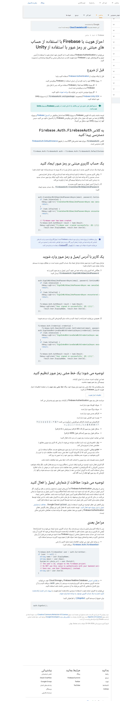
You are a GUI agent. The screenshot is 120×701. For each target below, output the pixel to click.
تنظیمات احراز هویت (72, 395)
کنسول (20, 115)
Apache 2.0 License (72, 617)
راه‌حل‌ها (68, 3)
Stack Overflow (23, 678)
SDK (68, 96)
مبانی (106, 15)
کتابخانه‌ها (83, 685)
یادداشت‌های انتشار (23, 685)
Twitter (54, 681)
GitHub (83, 689)
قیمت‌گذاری (58, 3)
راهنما (84, 674)
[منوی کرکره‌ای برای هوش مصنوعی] (85, 15)
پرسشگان (26, 689)
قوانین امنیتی (69, 580)
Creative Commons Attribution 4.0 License (30, 615)
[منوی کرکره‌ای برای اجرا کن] (76, 3)
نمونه (84, 681)
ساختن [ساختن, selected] (78, 15)
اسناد (70, 35)
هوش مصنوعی (92, 15)
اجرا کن (81, 3)
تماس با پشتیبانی (24, 674)
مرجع (53, 15)
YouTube (54, 685)
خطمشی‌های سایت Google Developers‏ (35, 617)
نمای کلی (114, 15)
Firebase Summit (51, 678)
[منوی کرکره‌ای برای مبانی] (101, 15)
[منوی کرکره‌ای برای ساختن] (89, 3)
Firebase (78, 35)
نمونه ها (45, 15)
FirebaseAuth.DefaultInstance (22, 141)
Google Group (23, 681)
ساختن (94, 3)
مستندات (113, 10)
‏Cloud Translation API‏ (55, 27)
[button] (106, 18)
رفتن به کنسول (9, 3)
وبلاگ (19, 3)
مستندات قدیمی (24, 693)
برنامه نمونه (41, 92)
